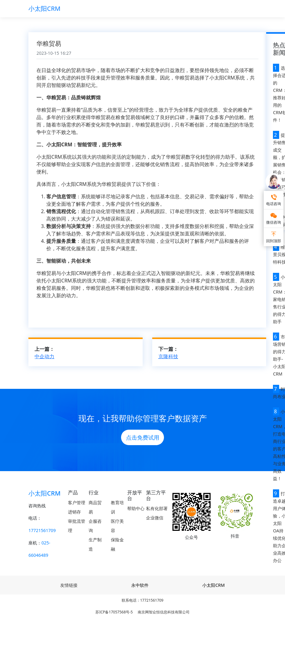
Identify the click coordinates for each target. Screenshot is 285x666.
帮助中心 (136, 508)
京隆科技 (168, 356)
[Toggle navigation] (248, 8)
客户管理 (76, 502)
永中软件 (140, 585)
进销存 (74, 512)
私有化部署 (157, 508)
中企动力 (44, 356)
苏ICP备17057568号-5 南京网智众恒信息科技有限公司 (142, 612)
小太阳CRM (44, 8)
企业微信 (154, 518)
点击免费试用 (142, 437)
